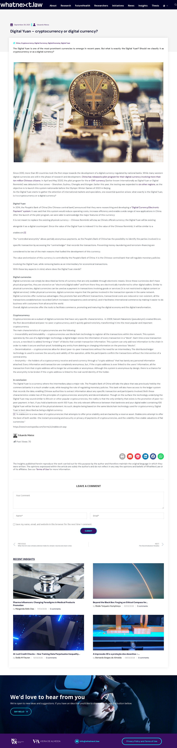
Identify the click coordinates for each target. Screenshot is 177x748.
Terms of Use (42, 471)
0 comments (55, 608)
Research (66, 5)
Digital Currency (40, 45)
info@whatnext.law (89, 740)
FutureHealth (82, 5)
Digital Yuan (65, 45)
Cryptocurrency (27, 45)
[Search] (175, 5)
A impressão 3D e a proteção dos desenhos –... (115, 652)
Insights (143, 5)
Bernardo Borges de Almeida (108, 656)
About (53, 5)
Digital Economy (54, 45)
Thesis (155, 5)
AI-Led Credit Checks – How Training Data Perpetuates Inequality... (45, 652)
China (18, 45)
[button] (122, 458)
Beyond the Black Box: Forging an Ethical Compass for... (119, 604)
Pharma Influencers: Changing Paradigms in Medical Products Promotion (48, 604)
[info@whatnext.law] (77, 740)
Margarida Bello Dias (24, 607)
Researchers (101, 5)
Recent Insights (24, 561)
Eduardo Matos (26, 437)
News (131, 5)
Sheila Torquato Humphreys (108, 607)
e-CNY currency (97, 182)
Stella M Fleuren (22, 656)
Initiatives (118, 5)
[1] (25, 234)
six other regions (147, 186)
